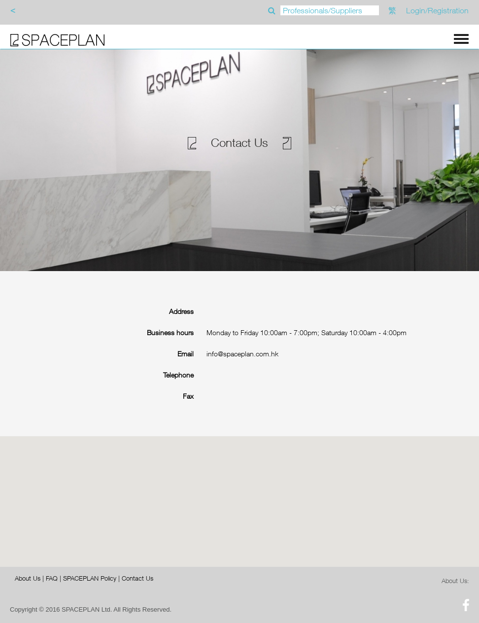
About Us (27, 578)
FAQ (52, 578)
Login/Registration (437, 10)
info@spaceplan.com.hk (242, 353)
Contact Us (137, 578)
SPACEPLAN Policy (89, 578)
